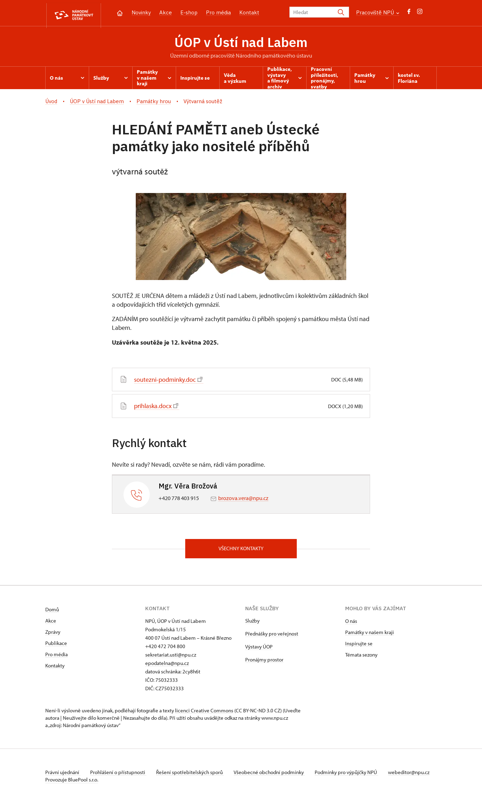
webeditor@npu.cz (66, 781)
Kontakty (55, 667)
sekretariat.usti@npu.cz (170, 656)
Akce (165, 12)
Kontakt (249, 12)
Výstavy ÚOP (259, 648)
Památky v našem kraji (369, 634)
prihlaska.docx (156, 407)
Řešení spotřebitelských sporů (193, 774)
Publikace (56, 644)
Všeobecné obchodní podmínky (273, 774)
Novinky (141, 12)
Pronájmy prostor (264, 661)
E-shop (189, 12)
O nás (351, 622)
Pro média (218, 12)
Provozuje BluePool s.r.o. (71, 788)
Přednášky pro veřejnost (271, 635)
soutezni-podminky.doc (168, 381)
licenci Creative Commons (204, 712)
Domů (52, 611)
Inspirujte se (359, 645)
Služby (252, 622)
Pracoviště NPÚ (377, 12)
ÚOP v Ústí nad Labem (241, 43)
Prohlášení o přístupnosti (120, 774)
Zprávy (52, 633)
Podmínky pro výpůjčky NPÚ (351, 774)
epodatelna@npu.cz (167, 664)
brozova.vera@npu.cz (243, 498)
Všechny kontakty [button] (241, 550)
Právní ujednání (62, 774)
